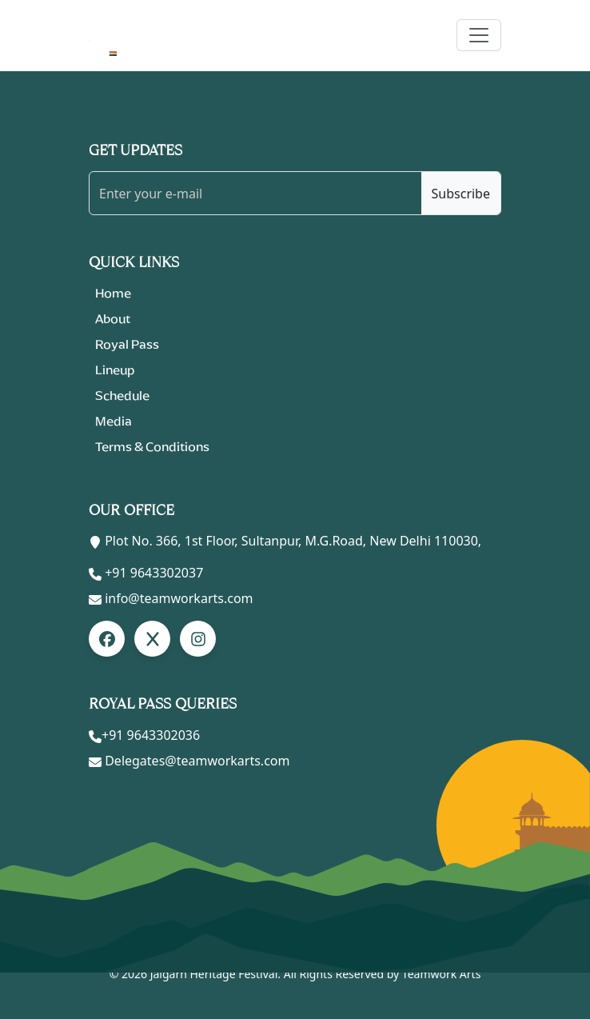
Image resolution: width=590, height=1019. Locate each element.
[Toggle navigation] (478, 35)
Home (113, 293)
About (112, 318)
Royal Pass (127, 344)
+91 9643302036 (151, 735)
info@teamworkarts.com (179, 598)
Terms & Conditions (152, 446)
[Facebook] (107, 639)
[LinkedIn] (152, 639)
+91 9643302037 (154, 572)
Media (113, 421)
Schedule (122, 395)
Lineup (115, 370)
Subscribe (461, 193)
